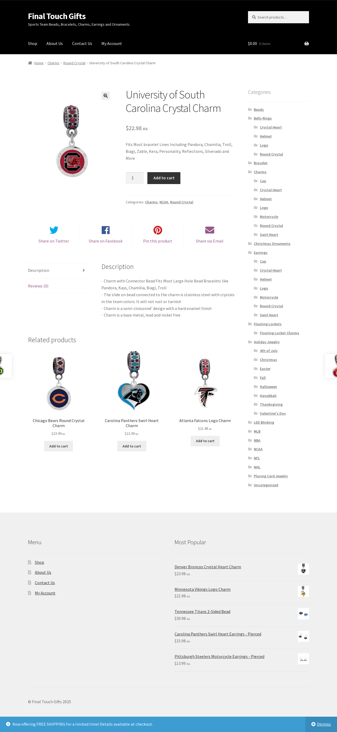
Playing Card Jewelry (271, 476)
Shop (32, 43)
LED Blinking (264, 422)
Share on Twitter (54, 244)
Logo (264, 145)
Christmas (268, 359)
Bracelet (261, 163)
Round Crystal (74, 63)
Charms (53, 63)
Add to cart (164, 177)
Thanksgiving (271, 404)
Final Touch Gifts (57, 16)
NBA (257, 440)
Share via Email (209, 244)
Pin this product (157, 244)
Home (39, 63)
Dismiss (324, 724)
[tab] (58, 274)
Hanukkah (268, 395)
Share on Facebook (106, 244)
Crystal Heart (271, 127)
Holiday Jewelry (267, 342)
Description (38, 273)
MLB (257, 431)
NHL (257, 467)
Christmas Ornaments (272, 243)
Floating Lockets (268, 324)
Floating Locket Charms (279, 333)
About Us (54, 43)
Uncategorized (266, 485)
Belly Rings (263, 118)
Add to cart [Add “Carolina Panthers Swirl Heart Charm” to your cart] (132, 449)
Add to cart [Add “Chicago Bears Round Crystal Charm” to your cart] (58, 449)
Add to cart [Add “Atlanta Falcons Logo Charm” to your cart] (205, 444)
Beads (259, 109)
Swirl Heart (269, 234)
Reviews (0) (38, 289)
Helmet (266, 136)
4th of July (269, 350)
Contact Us (82, 43)
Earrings (261, 252)
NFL (257, 458)
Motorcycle (269, 216)
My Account (111, 43)
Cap (263, 181)
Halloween (268, 386)
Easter (265, 368)
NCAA (164, 202)
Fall (263, 377)
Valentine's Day (273, 413)
